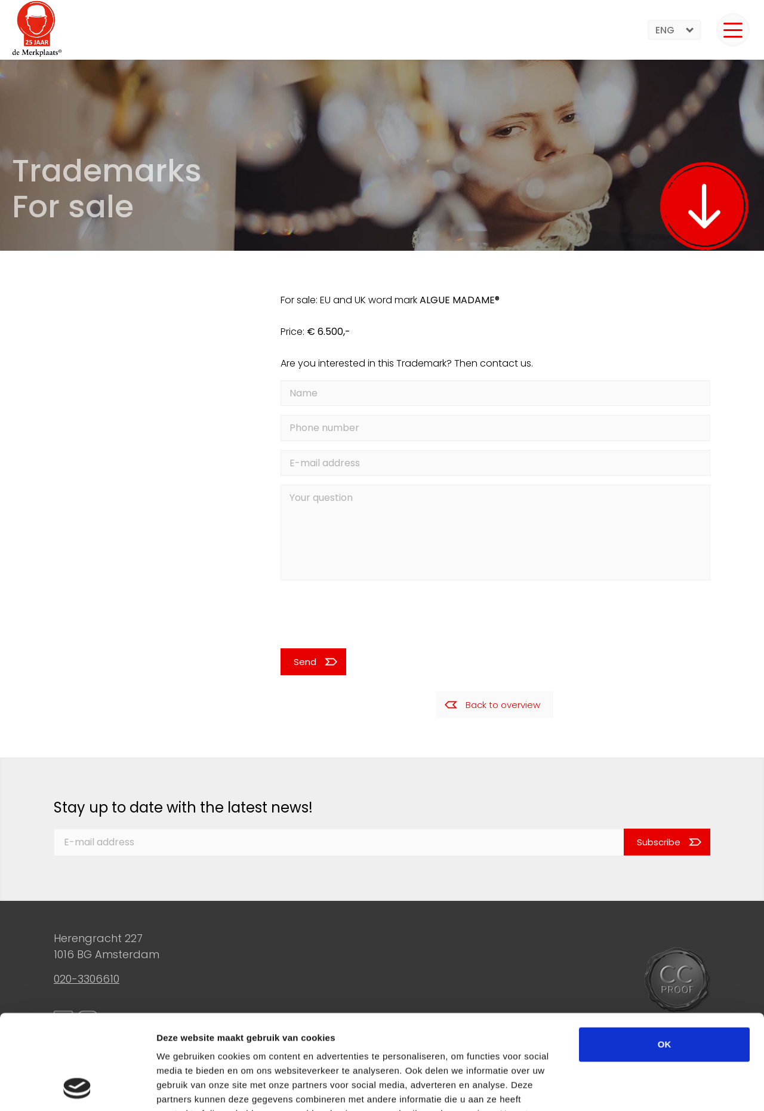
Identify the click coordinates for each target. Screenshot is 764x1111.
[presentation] (360, 614)
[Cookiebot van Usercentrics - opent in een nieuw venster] (77, 1088)
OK (664, 955)
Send (305, 661)
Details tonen (645, 1087)
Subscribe (658, 842)
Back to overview (503, 704)
